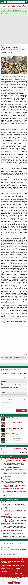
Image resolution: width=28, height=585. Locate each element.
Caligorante (5, 369)
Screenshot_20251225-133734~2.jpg (15, 438)
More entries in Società (6, 456)
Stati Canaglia (6, 516)
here (2, 13)
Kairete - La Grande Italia (8, 559)
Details (5, 571)
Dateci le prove (6, 509)
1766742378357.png (10, 417)
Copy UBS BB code (5, 552)
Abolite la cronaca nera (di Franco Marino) (13, 481)
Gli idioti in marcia (7, 501)
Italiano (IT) (19, 559)
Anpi (12, 138)
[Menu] (2, 2)
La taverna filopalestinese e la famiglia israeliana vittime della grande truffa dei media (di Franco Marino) (15, 460)
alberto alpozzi (14, 50)
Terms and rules (12, 561)
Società (2, 45)
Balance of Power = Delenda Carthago (12, 530)
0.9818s (21, 573)
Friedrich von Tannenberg (7, 49)
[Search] (16, 2)
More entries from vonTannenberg (9, 499)
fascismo (10, 52)
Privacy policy (20, 561)
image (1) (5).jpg (10, 433)
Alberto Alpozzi (9, 76)
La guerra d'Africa (10, 47)
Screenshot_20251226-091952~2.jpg (15, 422)
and (8, 392)
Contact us (3, 561)
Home (5, 562)
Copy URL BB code (5, 547)
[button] (2, 400)
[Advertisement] (14, 30)
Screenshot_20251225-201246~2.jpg (15, 428)
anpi (19, 50)
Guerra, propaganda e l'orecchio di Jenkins (13, 523)
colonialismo (4, 52)
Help (2, 562)
